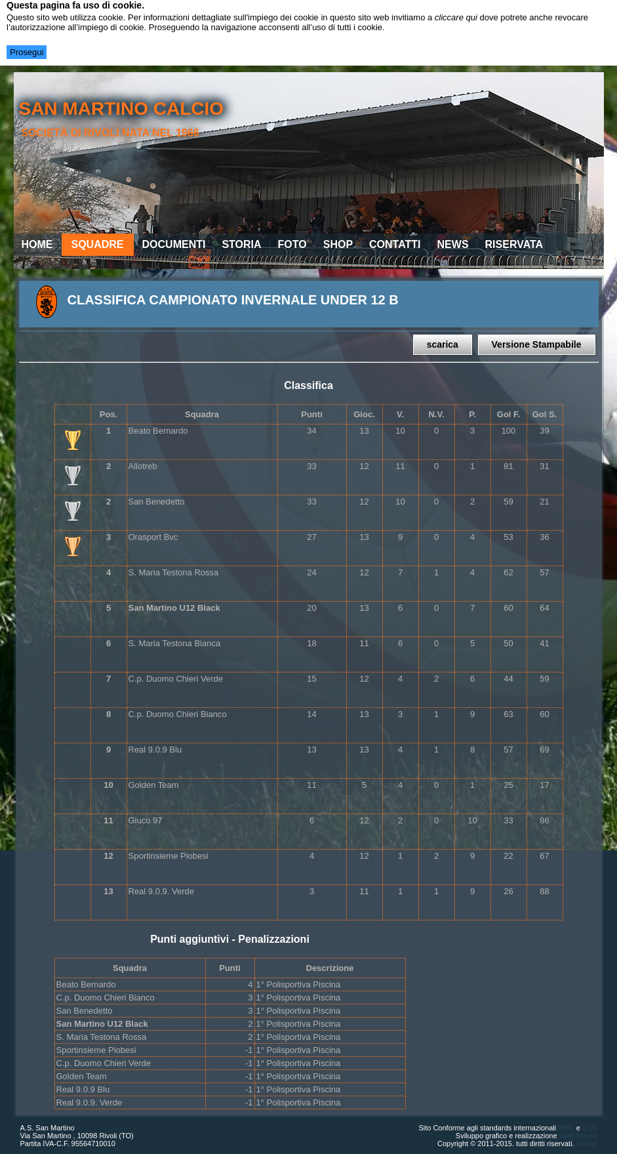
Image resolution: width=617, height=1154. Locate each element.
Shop (338, 244)
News (453, 244)
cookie (586, 1143)
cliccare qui (456, 17)
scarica (442, 344)
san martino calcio (121, 108)
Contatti (395, 244)
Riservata (514, 244)
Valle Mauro (578, 1136)
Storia (241, 244)
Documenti (174, 244)
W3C (566, 1128)
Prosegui (26, 52)
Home (37, 244)
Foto (292, 244)
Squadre (97, 244)
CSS (589, 1128)
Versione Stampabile (537, 344)
